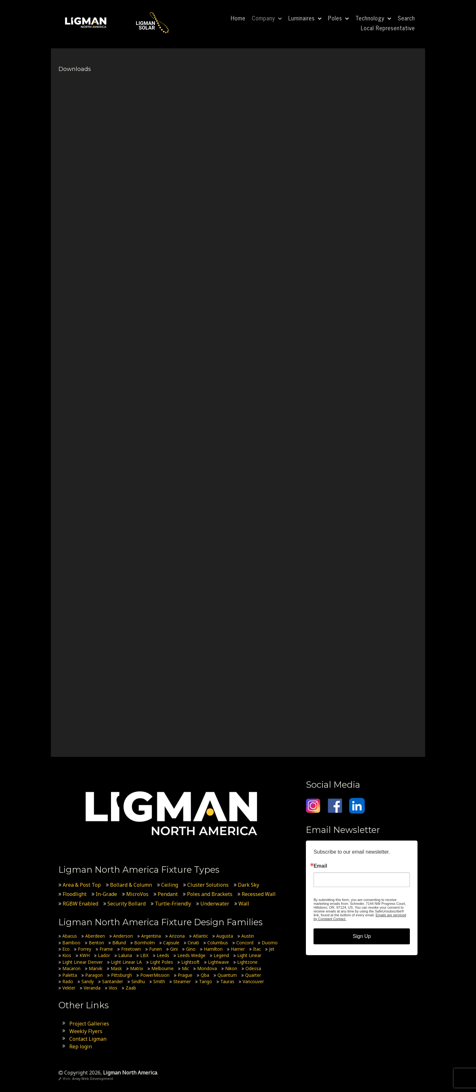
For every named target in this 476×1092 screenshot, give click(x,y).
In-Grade (106, 894)
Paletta (69, 975)
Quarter (253, 975)
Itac (257, 949)
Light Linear (249, 955)
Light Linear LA (126, 962)
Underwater (214, 903)
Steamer (182, 981)
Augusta (224, 936)
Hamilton (213, 949)
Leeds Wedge (191, 955)
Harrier (238, 949)
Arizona (177, 936)
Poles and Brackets (209, 894)
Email (320, 866)
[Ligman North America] (86, 21)
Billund (119, 942)
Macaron (71, 968)
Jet (271, 949)
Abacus (69, 936)
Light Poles (161, 962)
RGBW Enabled (80, 903)
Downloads (75, 69)
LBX (144, 955)
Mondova (207, 968)
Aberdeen (95, 936)
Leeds (163, 955)
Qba (205, 975)
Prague (185, 975)
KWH (84, 955)
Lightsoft (190, 962)
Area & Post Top (82, 884)
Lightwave (218, 962)
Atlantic (200, 936)
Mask (116, 968)
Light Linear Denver (82, 962)
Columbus (217, 942)
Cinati (193, 942)
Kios (66, 955)
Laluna (125, 955)
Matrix (136, 968)
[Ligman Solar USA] (152, 21)
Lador (104, 955)
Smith (159, 981)
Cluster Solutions (208, 884)
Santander (112, 981)
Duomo (270, 942)
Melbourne (162, 968)
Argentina (151, 936)
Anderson (123, 936)
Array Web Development (92, 1078)
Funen (155, 949)
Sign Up (362, 936)
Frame (106, 949)
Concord (244, 942)
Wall (243, 903)
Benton (96, 942)
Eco (66, 949)
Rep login (80, 1046)
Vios (113, 988)
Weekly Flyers (85, 1030)
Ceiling (169, 884)
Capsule (171, 942)
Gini (174, 949)
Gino (191, 949)
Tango (205, 981)
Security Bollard (126, 903)
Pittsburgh (121, 975)
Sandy (87, 981)
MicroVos (137, 894)
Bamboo (71, 942)
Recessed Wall (259, 894)
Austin (247, 936)
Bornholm (144, 942)
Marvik (95, 968)
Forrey (84, 949)
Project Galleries (89, 1023)
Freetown (131, 949)
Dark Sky (248, 884)
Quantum (227, 975)
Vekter (68, 988)
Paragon (94, 975)
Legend (221, 955)
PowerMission (154, 975)
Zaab (131, 988)
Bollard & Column (131, 884)
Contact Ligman (88, 1038)
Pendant (168, 894)
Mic (185, 968)
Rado (67, 981)
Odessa (253, 968)
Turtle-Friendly (173, 903)
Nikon (231, 968)
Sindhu (138, 981)
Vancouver (253, 981)
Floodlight (74, 894)
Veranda (92, 988)
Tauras (227, 981)
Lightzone (247, 962)
